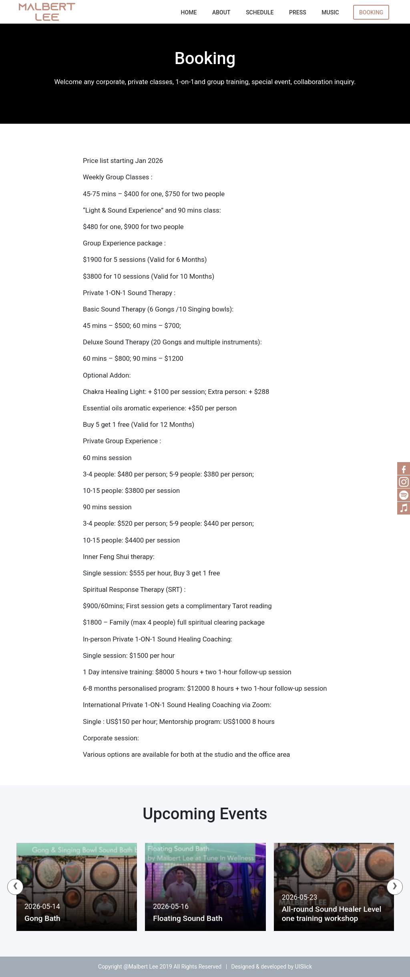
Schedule (259, 12)
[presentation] (15, 887)
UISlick (303, 966)
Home (189, 12)
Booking (371, 12)
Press (297, 12)
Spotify (403, 494)
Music (330, 12)
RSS (403, 481)
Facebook (403, 468)
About (221, 12)
